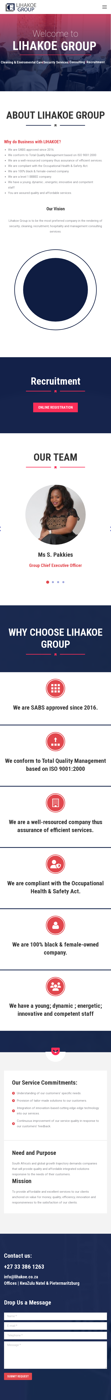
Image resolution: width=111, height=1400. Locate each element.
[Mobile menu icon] (104, 7)
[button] (48, 582)
